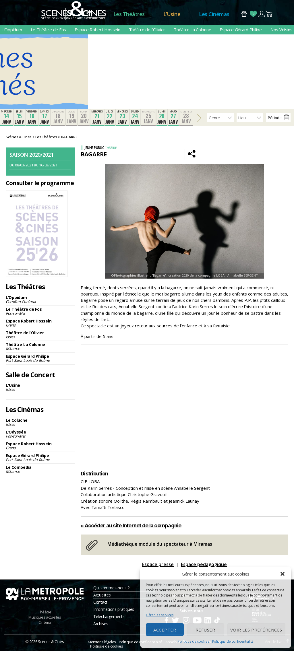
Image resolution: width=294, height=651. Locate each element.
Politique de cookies (193, 641)
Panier (269, 14)
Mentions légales (102, 641)
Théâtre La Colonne (192, 29)
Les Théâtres (129, 14)
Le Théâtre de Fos (48, 29)
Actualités (102, 595)
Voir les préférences (256, 630)
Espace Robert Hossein (97, 29)
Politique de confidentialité (233, 641)
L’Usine (172, 14)
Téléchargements (109, 616)
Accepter (164, 630)
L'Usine (40, 387)
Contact (100, 602)
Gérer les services (159, 615)
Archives (100, 623)
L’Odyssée (40, 434)
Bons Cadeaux (244, 14)
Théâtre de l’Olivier (147, 29)
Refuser (205, 630)
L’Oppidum (11, 29)
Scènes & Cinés (51, 641)
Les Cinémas (214, 14)
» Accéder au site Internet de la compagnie (131, 525)
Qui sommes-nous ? (111, 587)
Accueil (89, 14)
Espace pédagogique (204, 564)
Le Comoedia (40, 469)
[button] (282, 574)
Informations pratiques (113, 609)
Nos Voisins (281, 29)
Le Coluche (40, 422)
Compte (261, 14)
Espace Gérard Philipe (241, 29)
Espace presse (158, 564)
